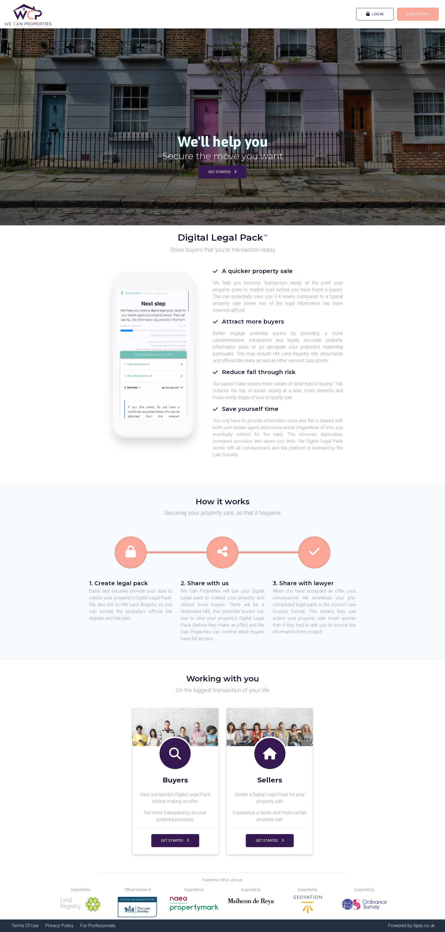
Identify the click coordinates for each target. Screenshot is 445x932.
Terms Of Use (25, 925)
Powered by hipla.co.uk (411, 925)
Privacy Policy (59, 925)
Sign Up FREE (418, 14)
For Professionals (98, 925)
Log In (374, 14)
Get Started (222, 172)
